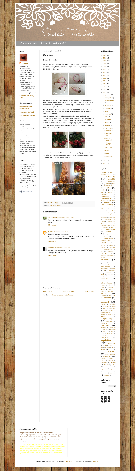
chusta (107, 202)
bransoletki (106, 188)
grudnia (108, 95)
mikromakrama (106, 283)
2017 (105, 81)
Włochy (106, 365)
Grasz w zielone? (108, 139)
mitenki (103, 285)
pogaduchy (57, 205)
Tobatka (25, 63)
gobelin (109, 234)
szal (112, 331)
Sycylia (105, 331)
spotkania (105, 325)
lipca (107, 111)
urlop (103, 350)
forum (113, 227)
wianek (103, 360)
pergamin (112, 295)
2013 (105, 92)
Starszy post (89, 291)
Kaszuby (103, 247)
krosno (103, 257)
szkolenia (110, 334)
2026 (105, 55)
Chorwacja (112, 200)
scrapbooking (106, 319)
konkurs (110, 251)
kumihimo (104, 262)
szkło (102, 334)
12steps (103, 172)
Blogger (95, 461)
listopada (108, 98)
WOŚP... (106, 150)
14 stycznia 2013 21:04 (65, 217)
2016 (105, 84)
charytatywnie (106, 198)
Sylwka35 (51, 248)
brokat (111, 190)
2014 (105, 89)
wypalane (103, 369)
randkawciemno (105, 312)
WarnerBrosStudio (110, 354)
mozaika (110, 287)
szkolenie (103, 336)
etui (110, 215)
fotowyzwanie (110, 229)
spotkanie (104, 327)
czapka (103, 205)
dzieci (102, 215)
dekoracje (104, 209)
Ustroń (111, 350)
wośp (113, 365)
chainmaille (105, 196)
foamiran (105, 227)
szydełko (106, 340)
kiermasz (112, 247)
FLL (114, 225)
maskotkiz (104, 281)
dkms (111, 209)
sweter (105, 329)
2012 (105, 161)
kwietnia (108, 120)
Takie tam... (108, 148)
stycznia (108, 128)
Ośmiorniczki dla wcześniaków (26, 108)
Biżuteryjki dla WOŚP (27, 112)
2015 (105, 87)
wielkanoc (104, 362)
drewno (103, 211)
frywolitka (110, 231)
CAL (102, 192)
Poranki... (107, 153)
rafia (112, 310)
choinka (103, 200)
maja (107, 117)
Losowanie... (108, 156)
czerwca (108, 114)
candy (110, 192)
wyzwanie (104, 373)
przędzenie (112, 308)
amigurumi (105, 174)
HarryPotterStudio (106, 240)
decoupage (104, 207)
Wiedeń (111, 360)
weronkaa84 (52, 217)
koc (102, 251)
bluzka (108, 183)
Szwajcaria (104, 338)
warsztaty (107, 356)
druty (110, 213)
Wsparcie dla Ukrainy (27, 116)
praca (104, 308)
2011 (105, 163)
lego (108, 264)
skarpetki (109, 321)
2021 (105, 69)
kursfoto (112, 262)
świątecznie (111, 343)
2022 (105, 67)
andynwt (69, 461)
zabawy (112, 373)
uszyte (103, 352)
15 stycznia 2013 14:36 (60, 231)
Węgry (111, 358)
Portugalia (112, 304)
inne (51, 205)
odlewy (111, 289)
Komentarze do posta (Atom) (62, 295)
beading (111, 177)
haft (112, 236)
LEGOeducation (105, 266)
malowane (109, 272)
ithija (50, 231)
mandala (110, 274)
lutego (107, 125)
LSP (104, 270)
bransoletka (108, 185)
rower (103, 316)
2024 (105, 61)
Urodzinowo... (109, 131)
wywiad (108, 371)
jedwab (103, 245)
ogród (102, 291)
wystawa (112, 369)
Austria (103, 177)
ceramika (104, 194)
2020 (105, 72)
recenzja (110, 314)
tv (112, 347)
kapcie (111, 245)
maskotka (104, 277)
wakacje (111, 352)
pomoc (103, 304)
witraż (113, 363)
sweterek (112, 329)
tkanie (111, 345)
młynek (110, 285)
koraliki (104, 253)
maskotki (104, 279)
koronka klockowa (107, 255)
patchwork (104, 295)
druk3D (103, 213)
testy (105, 345)
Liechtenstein (105, 268)
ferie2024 (112, 217)
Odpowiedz (52, 225)
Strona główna (68, 291)
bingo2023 (111, 179)
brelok (103, 190)
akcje (111, 172)
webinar (103, 358)
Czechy (110, 205)
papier (103, 293)
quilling (105, 310)
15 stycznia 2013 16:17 (63, 248)
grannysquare (105, 236)
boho (113, 183)
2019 (105, 75)
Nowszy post (48, 291)
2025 (105, 58)
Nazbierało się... (108, 134)
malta (102, 274)
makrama (111, 270)
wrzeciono (109, 367)
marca (107, 123)
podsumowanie (106, 300)
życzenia (106, 375)
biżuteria (111, 181)
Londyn (113, 268)
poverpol (106, 306)
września (108, 105)
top (102, 347)
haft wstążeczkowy (107, 238)
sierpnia (108, 108)
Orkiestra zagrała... (108, 144)
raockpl (103, 314)
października (109, 101)
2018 (105, 78)
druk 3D (110, 211)
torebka (107, 347)
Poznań (113, 306)
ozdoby (110, 291)
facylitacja (104, 217)
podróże (107, 298)
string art (112, 327)
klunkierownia (108, 249)
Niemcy (103, 289)
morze (103, 287)
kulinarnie (105, 260)
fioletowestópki (105, 225)
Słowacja (104, 323)
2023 (105, 64)
